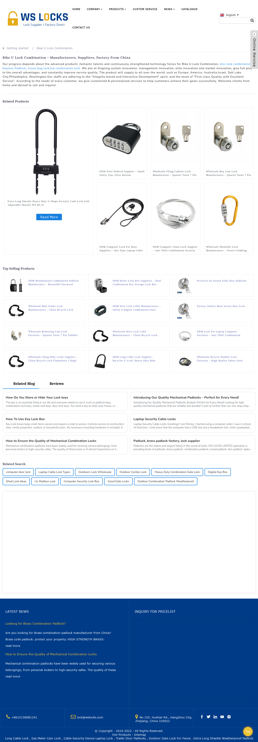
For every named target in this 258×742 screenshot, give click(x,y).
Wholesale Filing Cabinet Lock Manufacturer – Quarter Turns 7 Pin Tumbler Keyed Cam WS (175, 173)
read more (12, 645)
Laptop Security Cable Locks (154, 419)
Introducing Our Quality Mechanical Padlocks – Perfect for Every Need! (186, 397)
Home (76, 9)
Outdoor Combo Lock (133, 472)
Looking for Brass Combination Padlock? (35, 623)
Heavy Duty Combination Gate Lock (177, 472)
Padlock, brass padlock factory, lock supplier (166, 441)
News (169, 9)
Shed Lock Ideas (16, 481)
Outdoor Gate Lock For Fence (169, 738)
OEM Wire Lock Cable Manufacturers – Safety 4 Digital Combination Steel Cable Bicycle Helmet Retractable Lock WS (137, 308)
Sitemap (140, 734)
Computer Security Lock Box (81, 481)
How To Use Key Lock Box (25, 419)
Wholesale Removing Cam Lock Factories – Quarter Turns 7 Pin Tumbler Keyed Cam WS (53, 333)
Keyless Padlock (14, 68)
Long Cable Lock (16, 738)
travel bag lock (38, 68)
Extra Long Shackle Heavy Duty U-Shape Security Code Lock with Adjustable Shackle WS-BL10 (48, 203)
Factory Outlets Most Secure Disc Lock (221, 306)
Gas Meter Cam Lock (46, 738)
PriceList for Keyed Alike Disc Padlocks (222, 280)
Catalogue (189, 9)
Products (117, 9)
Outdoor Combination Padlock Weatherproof (165, 481)
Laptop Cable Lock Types (54, 472)
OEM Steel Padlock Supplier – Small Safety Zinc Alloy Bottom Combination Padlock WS (122, 173)
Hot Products (121, 734)
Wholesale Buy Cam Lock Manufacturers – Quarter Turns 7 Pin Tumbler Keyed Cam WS (228, 173)
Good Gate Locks (118, 481)
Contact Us (81, 27)
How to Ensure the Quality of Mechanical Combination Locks (51, 441)
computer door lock (18, 472)
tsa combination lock (65, 68)
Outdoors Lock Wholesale (94, 472)
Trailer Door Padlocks (131, 738)
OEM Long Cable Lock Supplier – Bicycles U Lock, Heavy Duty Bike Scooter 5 (134, 359)
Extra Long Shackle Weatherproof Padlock (223, 738)
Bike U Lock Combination (55, 48)
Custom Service (145, 9)
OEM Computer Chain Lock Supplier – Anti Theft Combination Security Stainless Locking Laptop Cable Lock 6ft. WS (175, 248)
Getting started (17, 48)
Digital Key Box (217, 472)
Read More (49, 217)
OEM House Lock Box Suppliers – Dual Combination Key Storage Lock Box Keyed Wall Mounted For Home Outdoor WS (137, 282)
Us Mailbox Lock (45, 481)
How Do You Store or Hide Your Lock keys (37, 397)
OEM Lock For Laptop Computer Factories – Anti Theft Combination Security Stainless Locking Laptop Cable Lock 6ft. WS (222, 333)
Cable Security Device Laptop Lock (88, 738)
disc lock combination (235, 64)
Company (94, 9)
